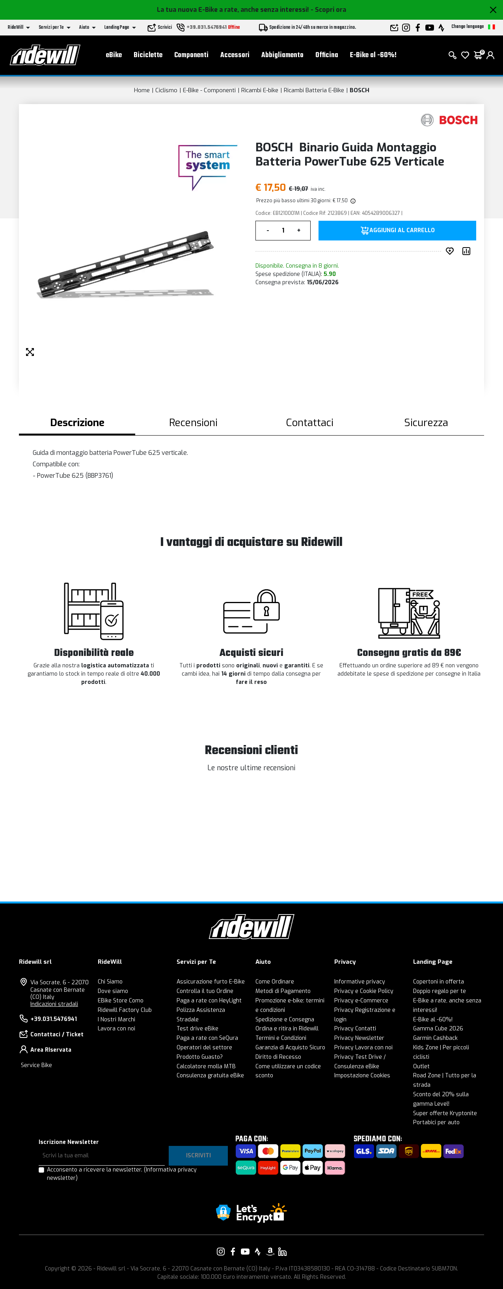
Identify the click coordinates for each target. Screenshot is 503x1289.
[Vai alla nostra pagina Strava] (258, 1251)
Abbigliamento (282, 55)
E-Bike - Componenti (209, 90)
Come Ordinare (274, 981)
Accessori (235, 55)
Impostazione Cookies (362, 1075)
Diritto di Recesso (278, 1057)
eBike (114, 55)
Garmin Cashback (435, 1038)
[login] (490, 55)
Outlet (421, 1066)
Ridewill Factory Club (125, 1010)
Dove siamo (113, 991)
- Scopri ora (328, 10)
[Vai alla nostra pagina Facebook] (233, 1251)
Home (142, 90)
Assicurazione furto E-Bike (211, 981)
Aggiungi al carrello (402, 230)
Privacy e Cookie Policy (363, 991)
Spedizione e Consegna (284, 1019)
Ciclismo (166, 90)
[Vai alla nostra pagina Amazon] (270, 1251)
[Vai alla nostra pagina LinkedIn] (282, 1251)
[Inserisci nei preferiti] (451, 251)
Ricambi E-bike (259, 90)
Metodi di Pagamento (283, 991)
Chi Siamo (110, 981)
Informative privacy (359, 981)
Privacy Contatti (355, 1028)
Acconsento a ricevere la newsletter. (122, 1174)
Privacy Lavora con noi (363, 1047)
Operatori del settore (204, 1047)
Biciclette (148, 55)
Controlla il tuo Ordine (205, 991)
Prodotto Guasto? (200, 1057)
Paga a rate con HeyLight (209, 1000)
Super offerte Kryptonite (445, 1113)
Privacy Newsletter (359, 1038)
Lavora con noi (116, 1028)
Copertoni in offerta (438, 981)
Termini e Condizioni (280, 1038)
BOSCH (359, 90)
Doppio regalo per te (439, 991)
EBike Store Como (120, 1000)
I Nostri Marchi (116, 1019)
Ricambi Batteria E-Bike (314, 90)
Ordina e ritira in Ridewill (287, 1028)
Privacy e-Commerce (361, 1000)
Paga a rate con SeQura (207, 1038)
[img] (352, 200)
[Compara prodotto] (468, 251)
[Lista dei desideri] (465, 55)
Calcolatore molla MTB (206, 1066)
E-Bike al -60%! (373, 55)
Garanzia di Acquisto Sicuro (290, 1047)
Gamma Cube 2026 (438, 1028)
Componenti (191, 55)
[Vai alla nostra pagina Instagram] (220, 1251)
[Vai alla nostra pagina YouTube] (245, 1251)
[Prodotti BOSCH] (449, 120)
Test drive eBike (197, 1028)
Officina (326, 55)
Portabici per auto (436, 1122)
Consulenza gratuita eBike (210, 1075)
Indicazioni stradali (54, 1004)
